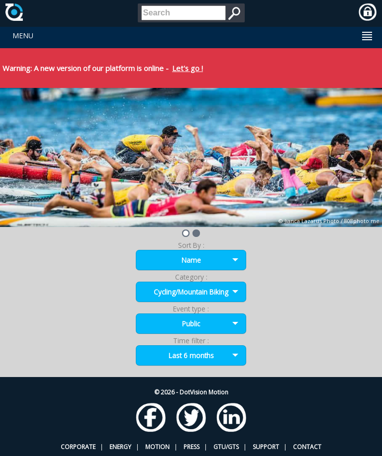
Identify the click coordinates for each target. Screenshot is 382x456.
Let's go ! (187, 68)
